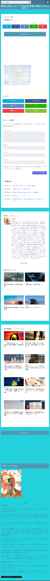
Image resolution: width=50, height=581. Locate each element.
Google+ (24, 263)
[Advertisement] (25, 50)
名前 (5, 145)
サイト (5, 159)
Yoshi (13, 219)
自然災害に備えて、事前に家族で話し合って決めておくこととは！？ (28, 200)
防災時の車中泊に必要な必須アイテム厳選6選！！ (26, 192)
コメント (7, 130)
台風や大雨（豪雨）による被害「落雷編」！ (25, 185)
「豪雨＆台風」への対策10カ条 (21, 189)
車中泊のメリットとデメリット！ (21, 195)
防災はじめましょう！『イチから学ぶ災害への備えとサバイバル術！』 (25, 7)
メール (6, 152)
